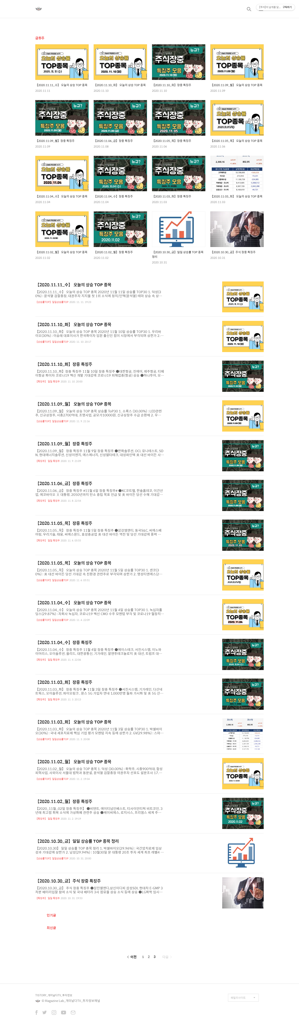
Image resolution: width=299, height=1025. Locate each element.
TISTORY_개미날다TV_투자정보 (53, 995)
